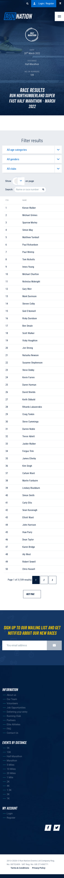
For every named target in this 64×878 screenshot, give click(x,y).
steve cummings (30, 421)
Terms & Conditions (20, 868)
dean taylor (28, 539)
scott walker (28, 333)
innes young (28, 266)
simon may (27, 230)
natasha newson (30, 355)
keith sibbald (28, 399)
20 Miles (11, 773)
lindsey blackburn (31, 488)
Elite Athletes (13, 724)
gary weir (27, 289)
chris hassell (28, 569)
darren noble (28, 429)
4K (8, 785)
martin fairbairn (30, 480)
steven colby (28, 303)
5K (8, 748)
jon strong (27, 347)
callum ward (28, 473)
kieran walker (29, 207)
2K (8, 781)
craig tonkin (28, 414)
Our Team (12, 699)
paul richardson (30, 244)
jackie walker (29, 443)
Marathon (12, 760)
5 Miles (10, 764)
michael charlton (30, 274)
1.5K (9, 790)
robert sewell (29, 561)
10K (9, 752)
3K (8, 794)
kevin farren (28, 377)
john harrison (29, 524)
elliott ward (28, 517)
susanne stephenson (32, 362)
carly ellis (27, 502)
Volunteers (12, 703)
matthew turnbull (30, 237)
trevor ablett (28, 436)
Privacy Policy (38, 868)
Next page (31, 594)
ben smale (27, 325)
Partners (11, 720)
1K (8, 798)
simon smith (28, 495)
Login (10, 813)
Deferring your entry (17, 711)
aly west (26, 554)
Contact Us (12, 732)
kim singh (27, 465)
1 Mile (10, 777)
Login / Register (43, 3)
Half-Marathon (14, 756)
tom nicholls (28, 259)
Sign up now (54, 645)
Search (28, 3)
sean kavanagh (29, 510)
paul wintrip (28, 252)
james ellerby (29, 458)
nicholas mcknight (31, 281)
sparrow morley (29, 222)
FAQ (9, 728)
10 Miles (11, 769)
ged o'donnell (29, 311)
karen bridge (28, 547)
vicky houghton (29, 340)
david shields (28, 392)
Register (11, 817)
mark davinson (29, 296)
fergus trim (28, 451)
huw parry (27, 532)
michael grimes (29, 215)
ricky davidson (29, 318)
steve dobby (28, 370)
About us (11, 695)
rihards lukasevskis (32, 406)
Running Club (14, 716)
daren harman (29, 384)
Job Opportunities (16, 707)
